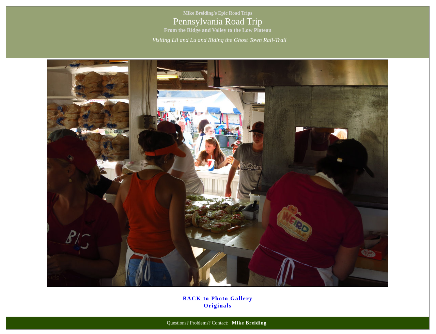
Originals (218, 305)
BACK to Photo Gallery (218, 298)
